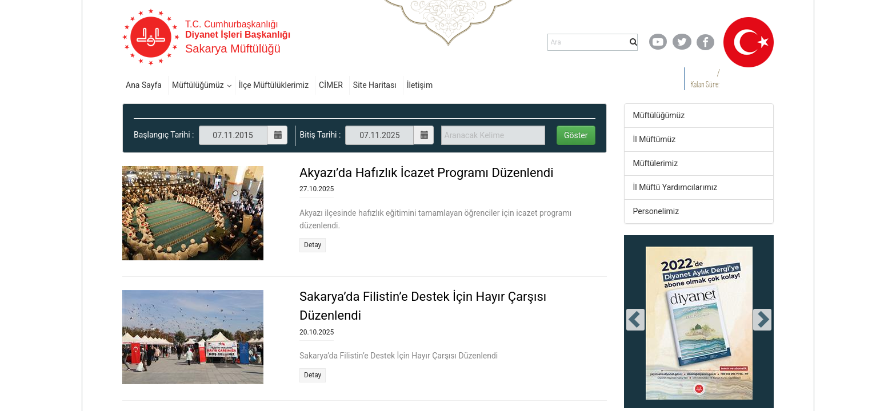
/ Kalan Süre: (704, 78)
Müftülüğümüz (198, 85)
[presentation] (635, 320)
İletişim (420, 85)
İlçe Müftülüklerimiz (274, 85)
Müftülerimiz (655, 163)
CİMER (331, 85)
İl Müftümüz (654, 139)
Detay (312, 245)
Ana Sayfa (144, 85)
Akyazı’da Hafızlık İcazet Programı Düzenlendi (426, 173)
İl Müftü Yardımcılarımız (675, 187)
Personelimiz (656, 211)
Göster (576, 135)
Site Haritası (375, 85)
